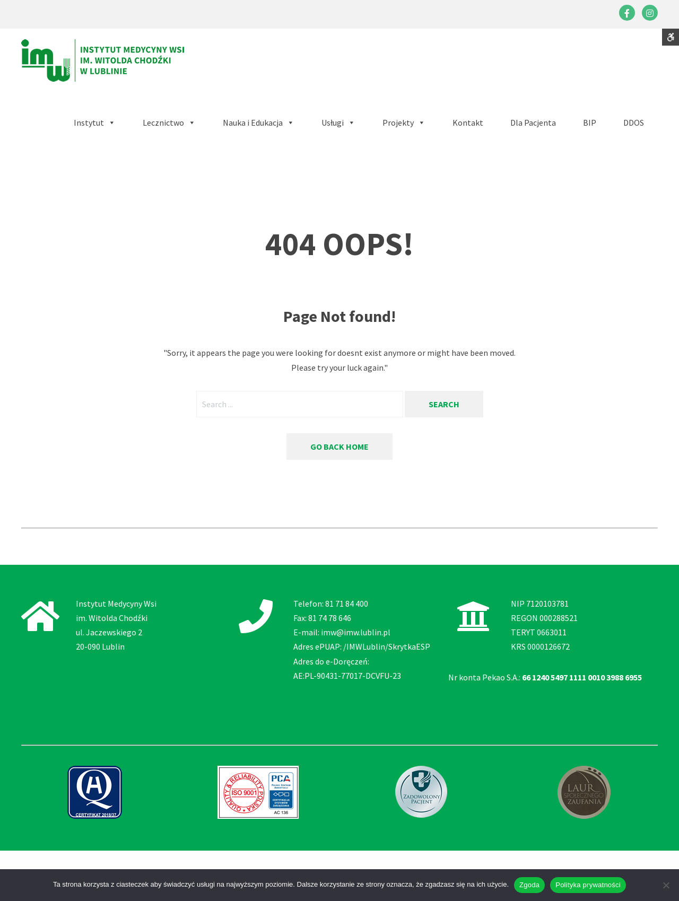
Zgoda (529, 885)
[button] (259, 122)
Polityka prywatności (588, 885)
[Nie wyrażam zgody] (665, 885)
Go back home (339, 446)
